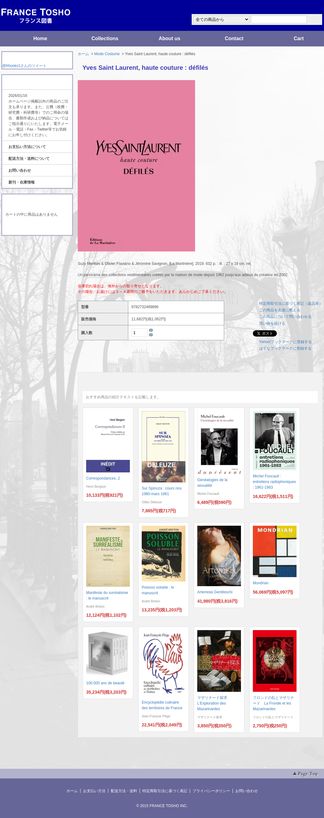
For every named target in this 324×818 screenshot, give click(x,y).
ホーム (83, 54)
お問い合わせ (19, 170)
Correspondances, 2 (103, 478)
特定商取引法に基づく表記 (164, 791)
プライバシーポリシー (211, 791)
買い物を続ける (272, 323)
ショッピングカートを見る (36, 227)
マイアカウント (304, 7)
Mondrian (260, 583)
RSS (27, 247)
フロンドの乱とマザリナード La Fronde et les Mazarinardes (273, 703)
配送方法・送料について (29, 158)
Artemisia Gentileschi (215, 592)
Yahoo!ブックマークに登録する (285, 342)
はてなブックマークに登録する (285, 348)
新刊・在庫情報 (21, 182)
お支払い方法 (94, 791)
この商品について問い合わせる (285, 316)
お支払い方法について (27, 147)
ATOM (31, 253)
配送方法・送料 (124, 791)
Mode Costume (107, 54)
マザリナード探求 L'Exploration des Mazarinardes (214, 703)
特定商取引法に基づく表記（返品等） (291, 303)
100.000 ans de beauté (105, 683)
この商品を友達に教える (279, 310)
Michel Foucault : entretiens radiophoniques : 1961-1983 (274, 482)
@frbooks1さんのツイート (24, 66)
